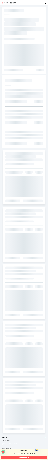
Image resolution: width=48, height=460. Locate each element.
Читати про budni (24, 457)
